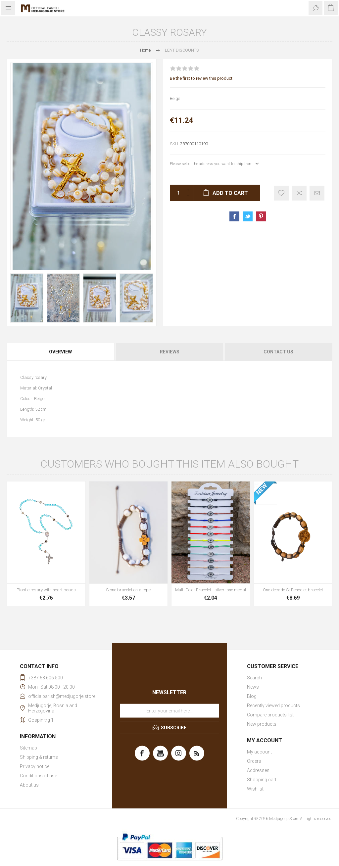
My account (259, 751)
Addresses (258, 770)
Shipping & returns (39, 757)
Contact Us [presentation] (278, 351)
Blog (252, 696)
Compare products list (270, 714)
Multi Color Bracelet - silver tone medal (210, 589)
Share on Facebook (234, 216)
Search (254, 677)
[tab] (61, 352)
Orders (254, 761)
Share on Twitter (248, 216)
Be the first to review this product (201, 78)
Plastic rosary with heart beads (46, 589)
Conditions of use (38, 775)
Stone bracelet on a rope (128, 589)
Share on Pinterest (261, 216)
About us (29, 785)
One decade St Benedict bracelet (293, 589)
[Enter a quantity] (176, 193)
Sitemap (28, 748)
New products (261, 724)
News (253, 687)
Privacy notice (34, 766)
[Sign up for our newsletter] (169, 710)
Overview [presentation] (60, 351)
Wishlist (255, 789)
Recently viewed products (273, 705)
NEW (261, 489)
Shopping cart (261, 779)
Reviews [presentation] (169, 351)
